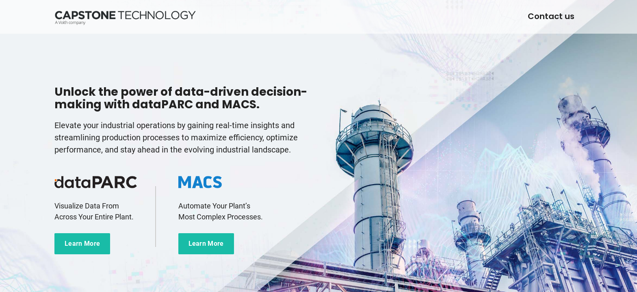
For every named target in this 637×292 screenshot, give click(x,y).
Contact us (551, 16)
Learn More (82, 243)
